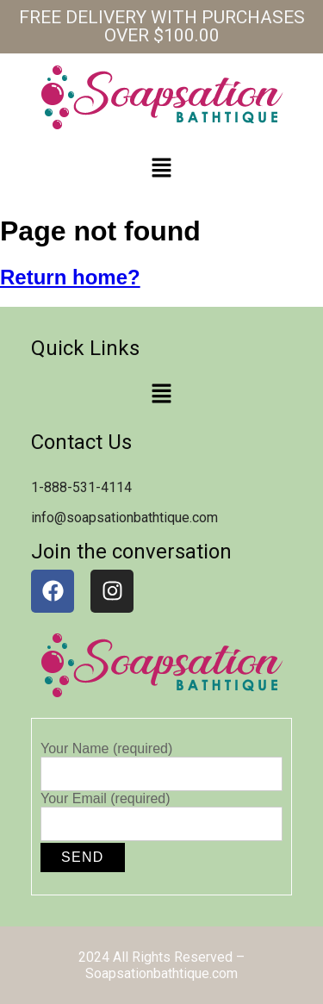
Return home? (70, 277)
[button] (161, 169)
